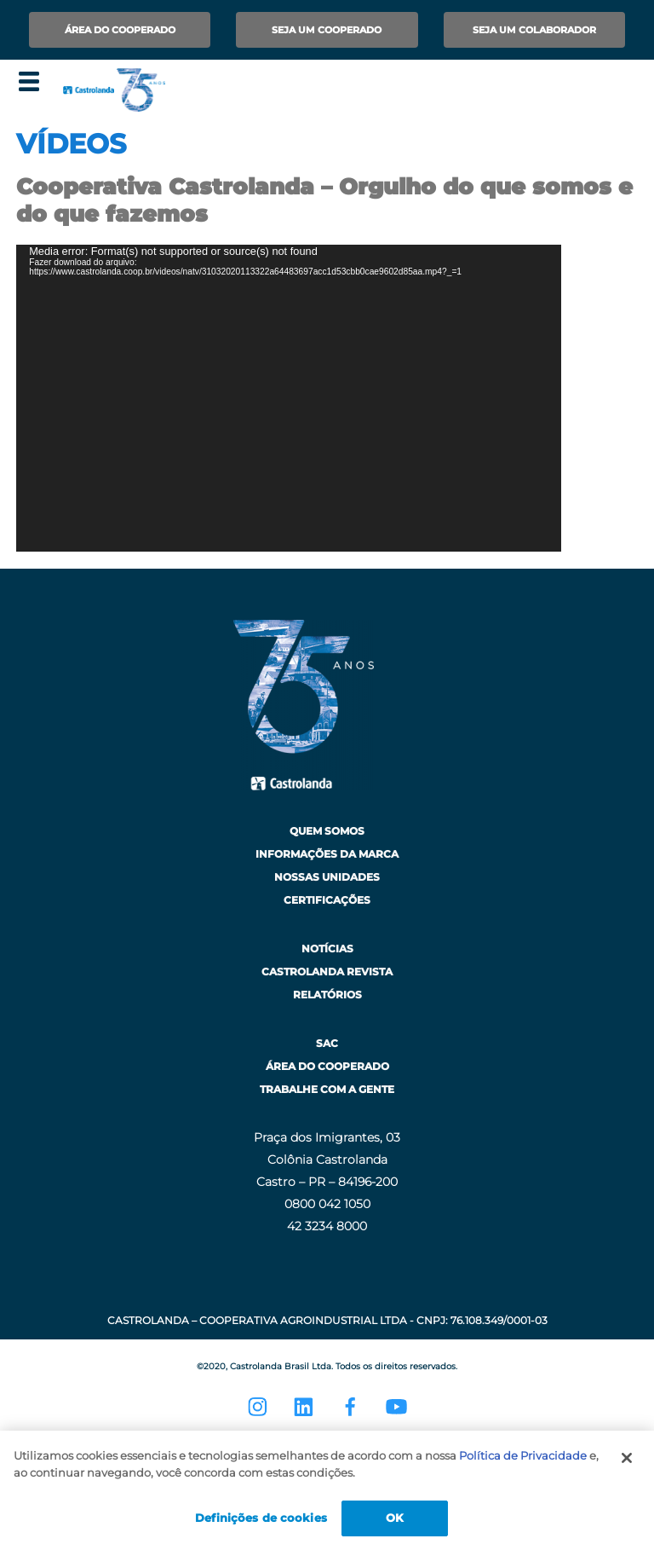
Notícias (327, 948)
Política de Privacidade (523, 1455)
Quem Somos (327, 830)
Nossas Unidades (327, 876)
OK (395, 1517)
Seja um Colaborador (534, 30)
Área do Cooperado (120, 30)
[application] (288, 398)
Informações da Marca (327, 853)
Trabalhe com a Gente (327, 1089)
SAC (327, 1043)
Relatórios (327, 994)
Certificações (327, 900)
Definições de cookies (261, 1517)
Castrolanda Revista (327, 971)
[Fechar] (626, 1458)
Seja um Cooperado (327, 30)
